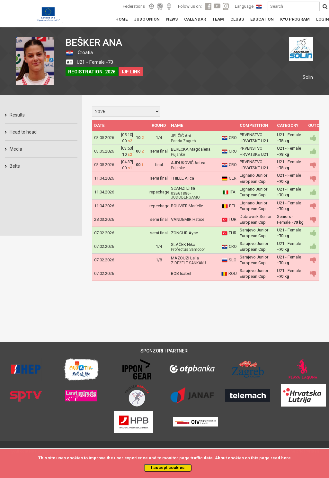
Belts (15, 166)
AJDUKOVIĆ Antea (188, 162)
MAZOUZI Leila (185, 258)
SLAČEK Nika (183, 244)
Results (17, 114)
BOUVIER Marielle (187, 205)
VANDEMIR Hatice (187, 219)
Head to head (23, 132)
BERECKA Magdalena (190, 149)
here (286, 457)
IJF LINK (131, 72)
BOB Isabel (181, 273)
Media (16, 149)
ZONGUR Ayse (184, 232)
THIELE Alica (182, 178)
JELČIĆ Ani (181, 135)
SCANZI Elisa (183, 188)
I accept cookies (167, 467)
